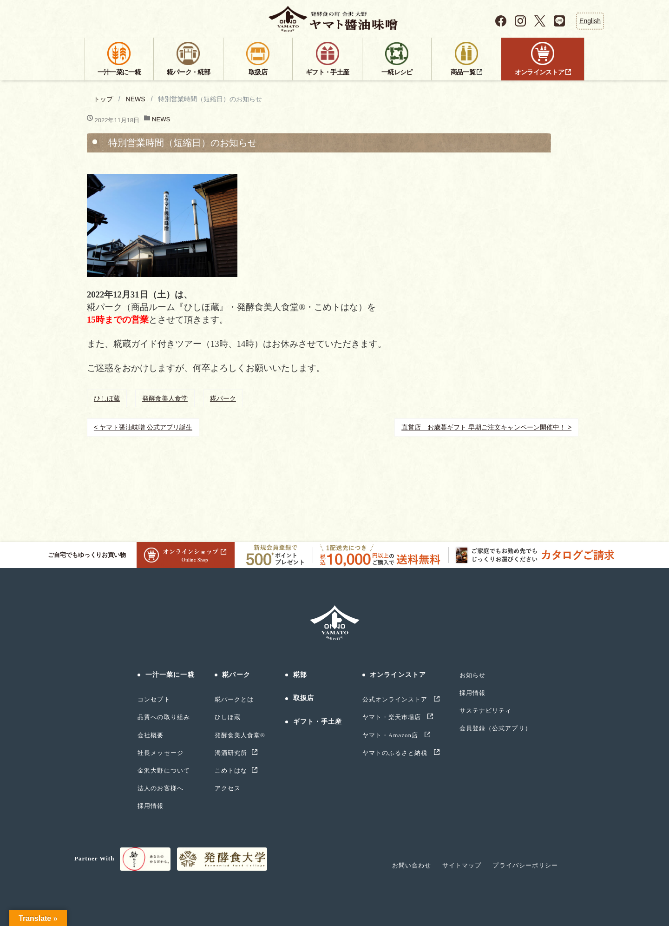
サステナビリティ (485, 710)
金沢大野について (164, 770)
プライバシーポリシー (525, 865)
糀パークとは (234, 699)
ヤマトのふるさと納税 (396, 752)
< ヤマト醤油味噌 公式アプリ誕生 (143, 427)
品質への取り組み (164, 717)
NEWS (135, 99)
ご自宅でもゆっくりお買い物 (141, 555)
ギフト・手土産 (317, 721)
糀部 (300, 674)
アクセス (228, 788)
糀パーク (223, 398)
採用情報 (151, 805)
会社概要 (151, 735)
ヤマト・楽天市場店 (392, 717)
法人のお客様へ (160, 788)
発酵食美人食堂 (165, 398)
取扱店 (303, 697)
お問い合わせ (411, 865)
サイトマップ (461, 865)
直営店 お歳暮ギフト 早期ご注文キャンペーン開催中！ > (486, 427)
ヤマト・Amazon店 (391, 735)
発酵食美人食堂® (240, 735)
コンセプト (154, 699)
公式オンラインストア (396, 699)
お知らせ (472, 675)
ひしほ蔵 (107, 398)
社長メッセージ (160, 752)
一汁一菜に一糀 (170, 674)
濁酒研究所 (231, 752)
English (590, 21)
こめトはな (231, 770)
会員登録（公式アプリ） (495, 728)
